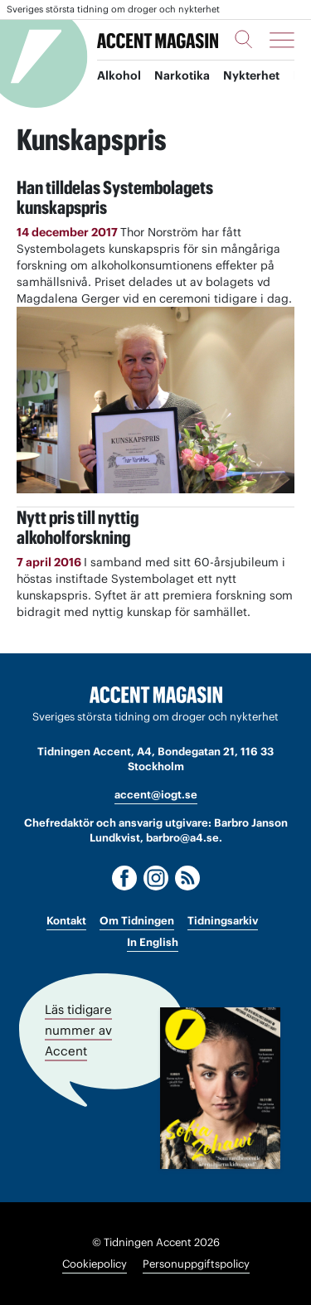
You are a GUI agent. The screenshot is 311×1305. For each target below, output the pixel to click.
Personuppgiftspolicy (196, 1264)
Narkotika (182, 75)
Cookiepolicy (94, 1264)
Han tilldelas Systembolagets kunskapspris (115, 197)
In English (152, 942)
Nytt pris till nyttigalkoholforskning (77, 527)
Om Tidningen (137, 921)
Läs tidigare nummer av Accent (78, 1030)
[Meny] (282, 39)
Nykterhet (251, 75)
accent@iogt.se (155, 795)
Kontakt (66, 921)
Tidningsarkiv (222, 921)
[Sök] (243, 39)
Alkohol (119, 75)
